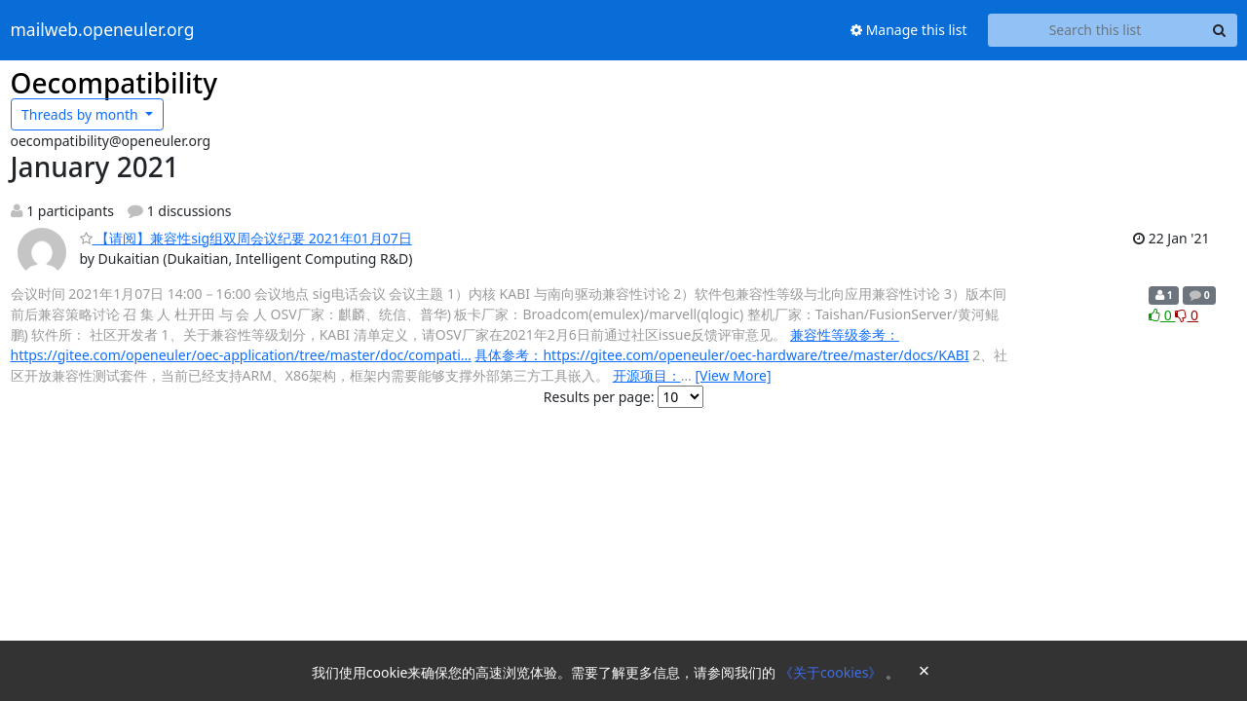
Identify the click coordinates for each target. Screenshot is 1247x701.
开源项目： (647, 375)
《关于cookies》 (832, 672)
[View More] (733, 375)
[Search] (1219, 30)
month (81, 114)
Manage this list (908, 29)
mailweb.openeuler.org (103, 30)
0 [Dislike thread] (1186, 315)
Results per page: (599, 396)
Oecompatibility (114, 82)
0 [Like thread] (1162, 315)
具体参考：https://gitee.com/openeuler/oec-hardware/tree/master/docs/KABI (721, 355)
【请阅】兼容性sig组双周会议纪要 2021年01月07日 (246, 238)
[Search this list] (1095, 30)
